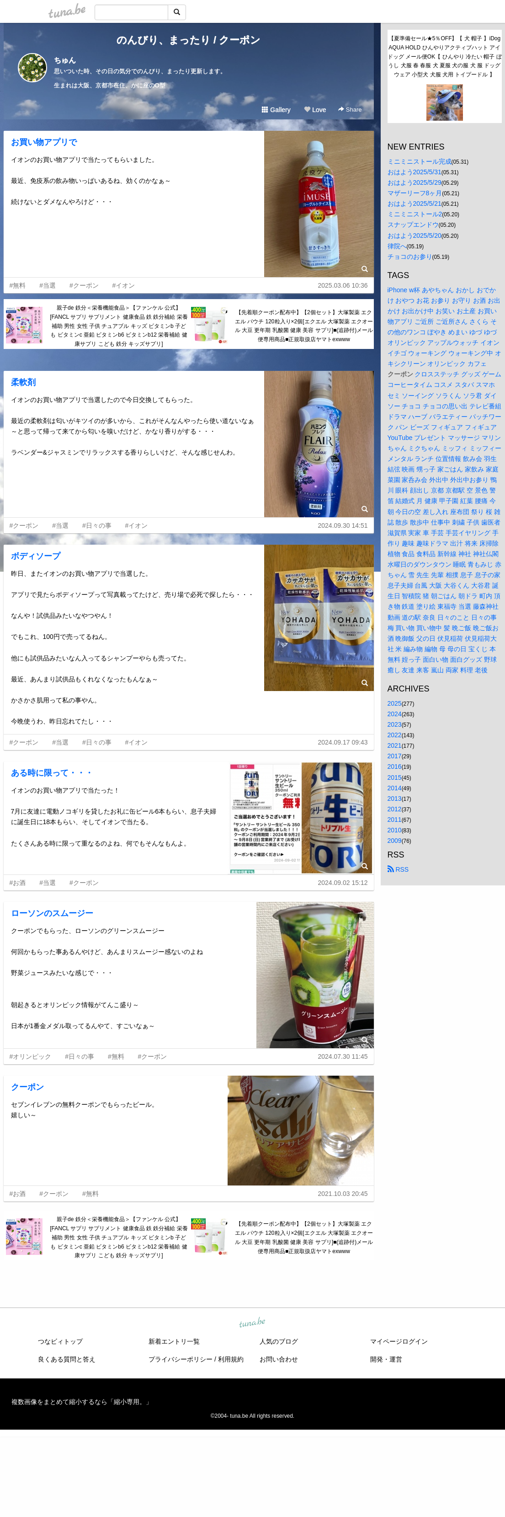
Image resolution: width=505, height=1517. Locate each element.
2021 (395, 745)
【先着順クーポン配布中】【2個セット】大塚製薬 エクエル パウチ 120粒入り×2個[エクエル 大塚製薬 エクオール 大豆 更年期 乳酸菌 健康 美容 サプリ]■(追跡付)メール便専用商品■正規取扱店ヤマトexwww (304, 326)
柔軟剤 (23, 382)
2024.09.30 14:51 (343, 525)
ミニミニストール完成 (420, 161)
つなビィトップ (60, 1341)
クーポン (27, 1087)
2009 (395, 840)
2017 (395, 756)
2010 (395, 830)
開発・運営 (386, 1359)
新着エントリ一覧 (174, 1341)
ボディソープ (35, 556)
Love (315, 109)
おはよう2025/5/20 (414, 235)
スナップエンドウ (413, 224)
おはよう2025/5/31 (414, 172)
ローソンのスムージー (52, 913)
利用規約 (231, 1359)
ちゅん (65, 60)
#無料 (18, 285)
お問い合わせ (279, 1359)
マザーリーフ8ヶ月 (415, 193)
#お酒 (18, 882)
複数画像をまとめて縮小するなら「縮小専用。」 (81, 1401)
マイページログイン (399, 1341)
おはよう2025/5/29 (414, 182)
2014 (395, 788)
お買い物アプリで (44, 142)
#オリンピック (31, 1056)
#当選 (47, 285)
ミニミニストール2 (415, 214)
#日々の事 (97, 525)
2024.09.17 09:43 (343, 742)
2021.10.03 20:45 (343, 1193)
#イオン (123, 285)
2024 (395, 714)
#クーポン (84, 285)
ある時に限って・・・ (52, 772)
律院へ (397, 246)
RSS (398, 869)
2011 (395, 819)
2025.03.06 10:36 (343, 285)
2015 (395, 777)
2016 (395, 766)
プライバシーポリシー (181, 1359)
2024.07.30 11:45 (343, 1056)
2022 (395, 735)
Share (349, 109)
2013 (395, 798)
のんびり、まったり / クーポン (188, 40)
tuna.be (252, 1323)
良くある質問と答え (67, 1359)
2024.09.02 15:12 (343, 882)
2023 (395, 724)
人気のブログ (279, 1341)
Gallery (276, 109)
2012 (395, 809)
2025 (395, 703)
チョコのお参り (410, 256)
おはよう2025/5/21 (414, 203)
